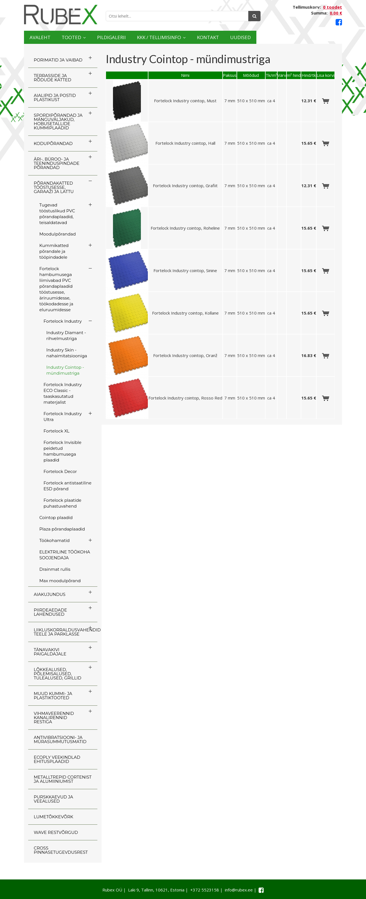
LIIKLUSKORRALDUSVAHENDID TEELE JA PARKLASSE (65, 632)
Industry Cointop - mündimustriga (65, 370)
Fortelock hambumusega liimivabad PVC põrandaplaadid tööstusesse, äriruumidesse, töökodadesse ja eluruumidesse (56, 289)
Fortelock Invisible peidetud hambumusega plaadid (62, 451)
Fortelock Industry (63, 321)
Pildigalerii (143, 37)
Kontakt (276, 37)
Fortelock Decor (60, 471)
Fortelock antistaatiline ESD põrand (68, 485)
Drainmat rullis (54, 569)
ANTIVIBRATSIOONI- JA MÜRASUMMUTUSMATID (60, 739)
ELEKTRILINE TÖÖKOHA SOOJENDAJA (64, 554)
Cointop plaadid (56, 517)
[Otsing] (254, 16)
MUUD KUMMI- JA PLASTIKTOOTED (53, 695)
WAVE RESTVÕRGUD (56, 832)
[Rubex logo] (60, 14)
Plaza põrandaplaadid (62, 529)
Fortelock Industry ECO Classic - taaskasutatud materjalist (63, 393)
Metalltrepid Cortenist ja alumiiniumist (63, 779)
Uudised (320, 37)
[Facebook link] (339, 22)
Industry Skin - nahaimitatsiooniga (66, 352)
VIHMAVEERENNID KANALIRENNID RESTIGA (54, 717)
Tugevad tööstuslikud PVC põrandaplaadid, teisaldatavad (57, 213)
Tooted (90, 37)
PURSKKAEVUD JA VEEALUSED (53, 799)
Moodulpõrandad (57, 234)
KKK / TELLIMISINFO (209, 37)
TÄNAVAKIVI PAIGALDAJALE (50, 652)
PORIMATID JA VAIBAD (58, 60)
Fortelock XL (56, 431)
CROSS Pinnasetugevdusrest (61, 850)
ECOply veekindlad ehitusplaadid (57, 759)
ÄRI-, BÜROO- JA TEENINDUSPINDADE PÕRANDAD (57, 163)
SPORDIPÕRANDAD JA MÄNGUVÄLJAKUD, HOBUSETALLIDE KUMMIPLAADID (58, 121)
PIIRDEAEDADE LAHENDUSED (50, 612)
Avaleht (45, 37)
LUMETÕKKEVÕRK (53, 816)
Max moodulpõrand (60, 580)
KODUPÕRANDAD (53, 143)
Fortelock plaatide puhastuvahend (62, 503)
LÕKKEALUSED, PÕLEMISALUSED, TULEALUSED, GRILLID (57, 674)
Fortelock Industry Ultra (63, 416)
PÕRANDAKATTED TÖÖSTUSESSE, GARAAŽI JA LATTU (54, 187)
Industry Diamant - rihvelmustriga (66, 335)
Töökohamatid (54, 540)
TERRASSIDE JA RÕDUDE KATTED (52, 77)
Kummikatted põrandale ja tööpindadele (54, 251)
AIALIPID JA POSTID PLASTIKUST (55, 97)
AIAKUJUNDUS (50, 594)
